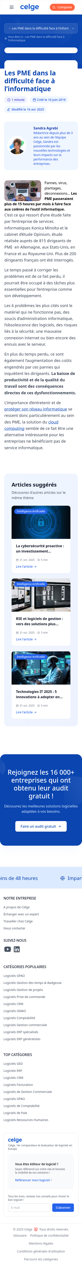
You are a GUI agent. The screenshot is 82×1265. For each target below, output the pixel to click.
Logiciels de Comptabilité (21, 1106)
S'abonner (63, 1207)
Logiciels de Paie (15, 1113)
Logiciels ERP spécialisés (20, 1032)
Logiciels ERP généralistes (21, 1039)
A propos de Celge (16, 907)
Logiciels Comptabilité (19, 1018)
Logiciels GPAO (14, 976)
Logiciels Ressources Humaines (25, 1120)
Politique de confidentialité (49, 1235)
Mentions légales (41, 1243)
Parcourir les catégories (41, 1259)
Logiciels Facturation (18, 1085)
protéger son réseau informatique (35, 409)
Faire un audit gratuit (41, 826)
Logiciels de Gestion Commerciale (27, 1092)
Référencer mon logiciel (34, 1180)
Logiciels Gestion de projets (23, 990)
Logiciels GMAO (14, 1011)
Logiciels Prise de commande (24, 997)
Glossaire (20, 1235)
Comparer (62, 7)
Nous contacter (14, 928)
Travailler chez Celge (18, 921)
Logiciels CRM (13, 1004)
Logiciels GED (13, 1063)
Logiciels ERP (12, 1071)
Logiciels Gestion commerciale (25, 1025)
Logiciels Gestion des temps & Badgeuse (32, 983)
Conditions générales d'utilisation (41, 1251)
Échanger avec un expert (21, 914)
